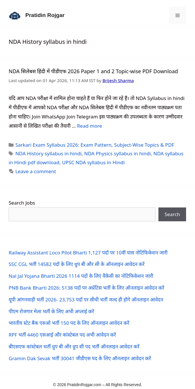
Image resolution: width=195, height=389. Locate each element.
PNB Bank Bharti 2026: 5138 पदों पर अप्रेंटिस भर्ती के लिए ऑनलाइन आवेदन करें (86, 287)
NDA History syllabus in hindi (48, 153)
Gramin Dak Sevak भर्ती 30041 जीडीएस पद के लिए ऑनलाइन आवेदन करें (80, 358)
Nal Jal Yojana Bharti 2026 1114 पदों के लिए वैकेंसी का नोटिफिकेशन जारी (81, 276)
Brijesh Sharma (118, 80)
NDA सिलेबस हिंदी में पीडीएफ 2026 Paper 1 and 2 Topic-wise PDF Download (93, 71)
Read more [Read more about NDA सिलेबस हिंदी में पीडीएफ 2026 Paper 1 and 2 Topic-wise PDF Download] (89, 125)
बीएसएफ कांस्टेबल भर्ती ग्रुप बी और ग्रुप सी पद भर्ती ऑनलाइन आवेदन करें (74, 346)
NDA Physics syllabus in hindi (117, 153)
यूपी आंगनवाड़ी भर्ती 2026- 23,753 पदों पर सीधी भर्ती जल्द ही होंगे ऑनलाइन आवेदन (86, 299)
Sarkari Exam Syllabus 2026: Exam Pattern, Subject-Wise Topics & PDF (94, 144)
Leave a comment (35, 171)
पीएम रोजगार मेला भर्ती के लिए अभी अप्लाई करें (51, 311)
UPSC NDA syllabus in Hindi (93, 162)
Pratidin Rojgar (45, 15)
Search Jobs (22, 202)
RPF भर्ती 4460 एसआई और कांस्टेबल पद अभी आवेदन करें (62, 334)
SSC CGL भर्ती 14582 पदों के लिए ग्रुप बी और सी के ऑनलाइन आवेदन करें (77, 264)
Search (172, 214)
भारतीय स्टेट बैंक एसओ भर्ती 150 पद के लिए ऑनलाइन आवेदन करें (69, 323)
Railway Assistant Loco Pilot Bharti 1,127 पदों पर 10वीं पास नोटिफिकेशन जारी (88, 252)
